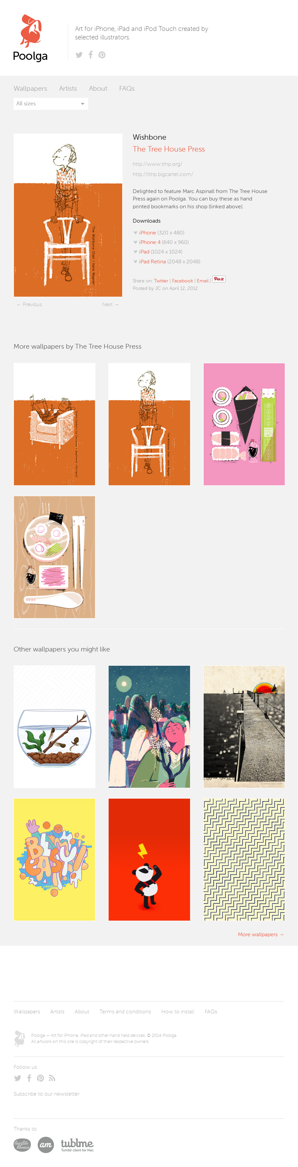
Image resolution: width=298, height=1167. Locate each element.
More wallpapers (258, 935)
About (98, 89)
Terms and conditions (125, 1012)
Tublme (77, 1144)
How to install (177, 1012)
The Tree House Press (169, 149)
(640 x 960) (164, 242)
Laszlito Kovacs (26, 1144)
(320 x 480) (161, 233)
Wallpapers (30, 89)
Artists (68, 89)
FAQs (127, 89)
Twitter (161, 281)
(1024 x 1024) (160, 252)
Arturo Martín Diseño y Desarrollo (49, 1144)
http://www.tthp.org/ (157, 164)
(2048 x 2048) (169, 262)
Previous (32, 304)
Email (202, 281)
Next (107, 304)
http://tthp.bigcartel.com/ (163, 174)
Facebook (182, 281)
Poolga (41, 38)
